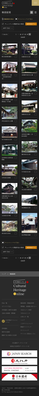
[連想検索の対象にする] (16, 57)
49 (27, 34)
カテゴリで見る (6, 306)
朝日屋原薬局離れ (7, 56)
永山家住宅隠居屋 (27, 189)
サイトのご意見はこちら (28, 334)
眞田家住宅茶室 (6, 233)
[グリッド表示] (31, 12)
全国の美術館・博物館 (8, 313)
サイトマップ (25, 330)
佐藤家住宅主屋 (26, 57)
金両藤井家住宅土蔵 (27, 75)
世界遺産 (4, 328)
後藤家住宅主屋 (26, 114)
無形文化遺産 (6, 332)
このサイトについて (27, 323)
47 (23, 34)
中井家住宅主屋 (26, 172)
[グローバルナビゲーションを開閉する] (35, 3)
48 (25, 34)
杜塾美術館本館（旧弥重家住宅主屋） (27, 94)
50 (29, 34)
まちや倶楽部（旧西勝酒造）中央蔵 (7, 100)
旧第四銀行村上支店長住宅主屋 (7, 197)
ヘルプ (23, 320)
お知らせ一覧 (25, 317)
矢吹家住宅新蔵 (6, 178)
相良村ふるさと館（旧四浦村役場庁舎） (7, 77)
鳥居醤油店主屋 (26, 207)
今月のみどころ (25, 313)
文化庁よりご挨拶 (26, 310)
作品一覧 (4, 303)
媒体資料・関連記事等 (27, 303)
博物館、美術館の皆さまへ (29, 306)
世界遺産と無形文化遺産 (9, 310)
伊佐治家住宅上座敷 (7, 121)
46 (20, 34)
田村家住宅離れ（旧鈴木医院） (27, 135)
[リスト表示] (35, 12)
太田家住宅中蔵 (6, 215)
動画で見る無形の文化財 (9, 335)
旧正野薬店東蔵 (26, 235)
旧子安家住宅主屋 (7, 139)
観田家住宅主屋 (26, 154)
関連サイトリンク (26, 327)
